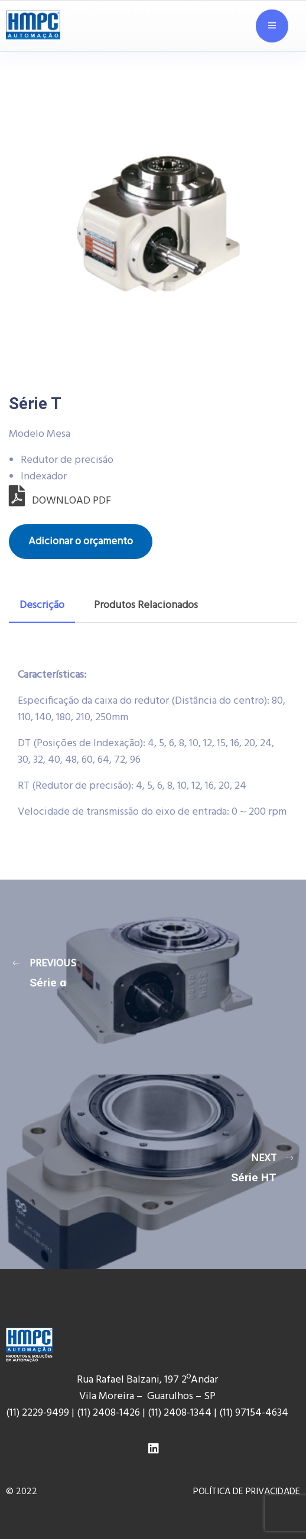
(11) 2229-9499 (37, 1413)
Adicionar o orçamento (80, 541)
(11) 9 (229, 1413)
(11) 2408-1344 (181, 1413)
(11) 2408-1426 (108, 1413)
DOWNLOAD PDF (60, 500)
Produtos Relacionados (146, 605)
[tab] (42, 606)
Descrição (41, 605)
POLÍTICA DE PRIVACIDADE (246, 1491)
